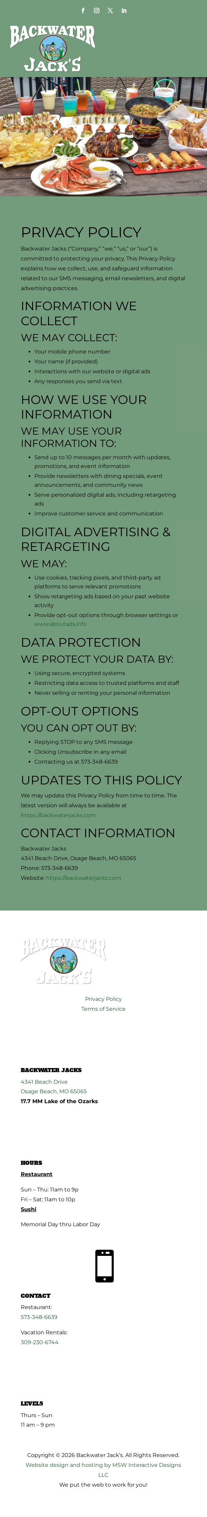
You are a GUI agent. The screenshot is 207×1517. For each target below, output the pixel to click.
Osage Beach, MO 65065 (54, 1091)
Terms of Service (103, 1009)
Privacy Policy (103, 999)
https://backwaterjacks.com (58, 815)
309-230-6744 (40, 1342)
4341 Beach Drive (44, 1082)
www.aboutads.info (60, 624)
